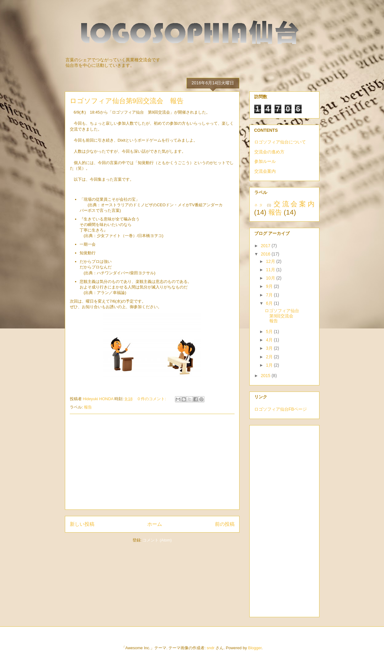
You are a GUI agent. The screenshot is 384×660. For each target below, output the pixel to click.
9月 (270, 286)
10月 (271, 278)
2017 (266, 245)
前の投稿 (225, 524)
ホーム (154, 524)
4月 (270, 339)
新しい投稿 (82, 524)
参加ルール (265, 161)
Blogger (255, 648)
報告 (88, 407)
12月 (271, 261)
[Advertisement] (152, 462)
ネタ (259, 205)
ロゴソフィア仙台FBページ (280, 409)
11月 (271, 269)
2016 (266, 254)
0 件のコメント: (152, 398)
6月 (270, 303)
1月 (270, 365)
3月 (270, 348)
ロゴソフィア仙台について (280, 141)
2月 (270, 356)
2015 (266, 375)
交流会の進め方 (269, 151)
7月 (270, 294)
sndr (210, 648)
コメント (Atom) (157, 540)
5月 (270, 331)
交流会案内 (265, 171)
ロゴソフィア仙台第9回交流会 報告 (127, 101)
